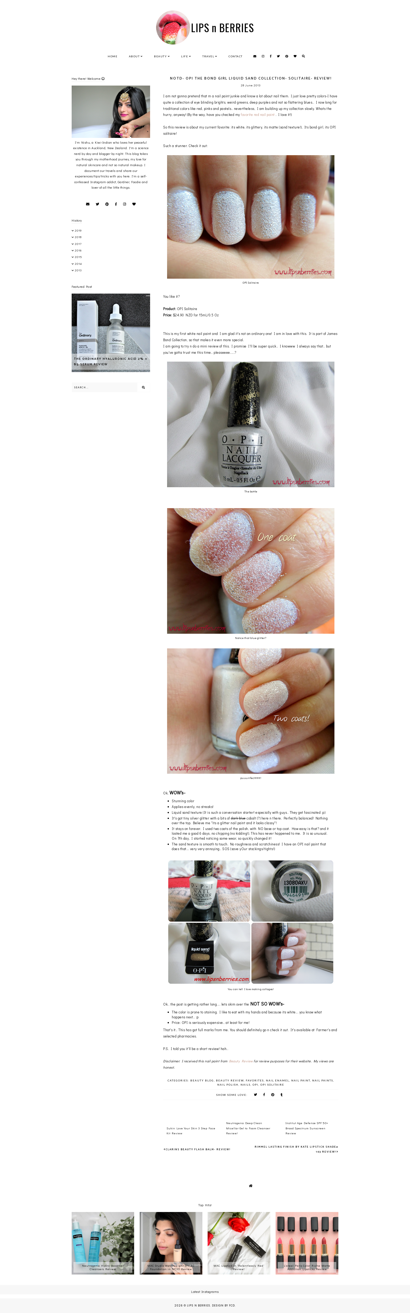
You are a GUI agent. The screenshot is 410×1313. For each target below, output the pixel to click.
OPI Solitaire (272, 1084)
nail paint (300, 1080)
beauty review (230, 1080)
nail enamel (277, 1080)
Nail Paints (322, 1080)
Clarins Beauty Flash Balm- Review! (198, 1149)
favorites (255, 1080)
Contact (236, 56)
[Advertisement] (133, 410)
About (134, 56)
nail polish (227, 1084)
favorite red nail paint (258, 114)
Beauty (160, 56)
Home (112, 56)
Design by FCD (223, 1306)
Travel (208, 56)
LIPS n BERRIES (222, 27)
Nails (245, 1084)
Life (184, 56)
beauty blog (202, 1080)
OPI (255, 1084)
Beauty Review (241, 1061)
